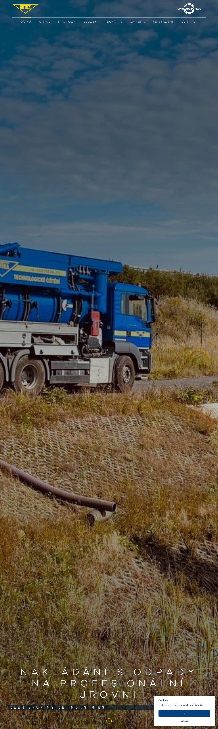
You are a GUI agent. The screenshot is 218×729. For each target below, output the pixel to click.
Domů (26, 21)
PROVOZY (67, 21)
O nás (45, 21)
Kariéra (137, 21)
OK (184, 713)
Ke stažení (163, 21)
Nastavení (184, 721)
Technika (113, 21)
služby (90, 21)
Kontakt (189, 21)
